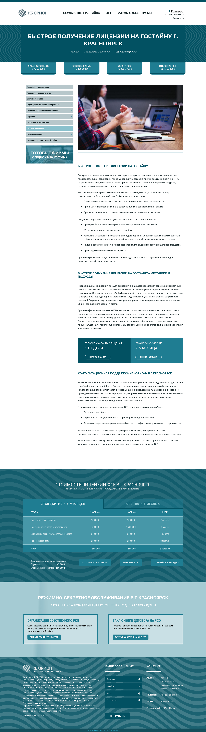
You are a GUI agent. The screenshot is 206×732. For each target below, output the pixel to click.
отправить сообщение (117, 717)
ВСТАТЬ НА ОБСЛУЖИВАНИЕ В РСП (130, 637)
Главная (74, 51)
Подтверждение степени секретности (44, 105)
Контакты (178, 18)
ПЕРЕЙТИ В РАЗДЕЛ (97, 357)
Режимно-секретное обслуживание (42, 111)
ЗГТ (108, 12)
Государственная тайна (81, 12)
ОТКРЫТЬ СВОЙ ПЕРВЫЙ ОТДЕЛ (44, 637)
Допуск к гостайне (35, 99)
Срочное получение (35, 128)
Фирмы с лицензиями (135, 12)
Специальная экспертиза (38, 122)
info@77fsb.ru (167, 701)
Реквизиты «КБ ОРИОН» (160, 708)
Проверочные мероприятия (39, 93)
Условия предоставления (38, 87)
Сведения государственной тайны (42, 140)
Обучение (31, 116)
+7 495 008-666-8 (174, 14)
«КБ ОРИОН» (112, 730)
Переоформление (34, 134)
